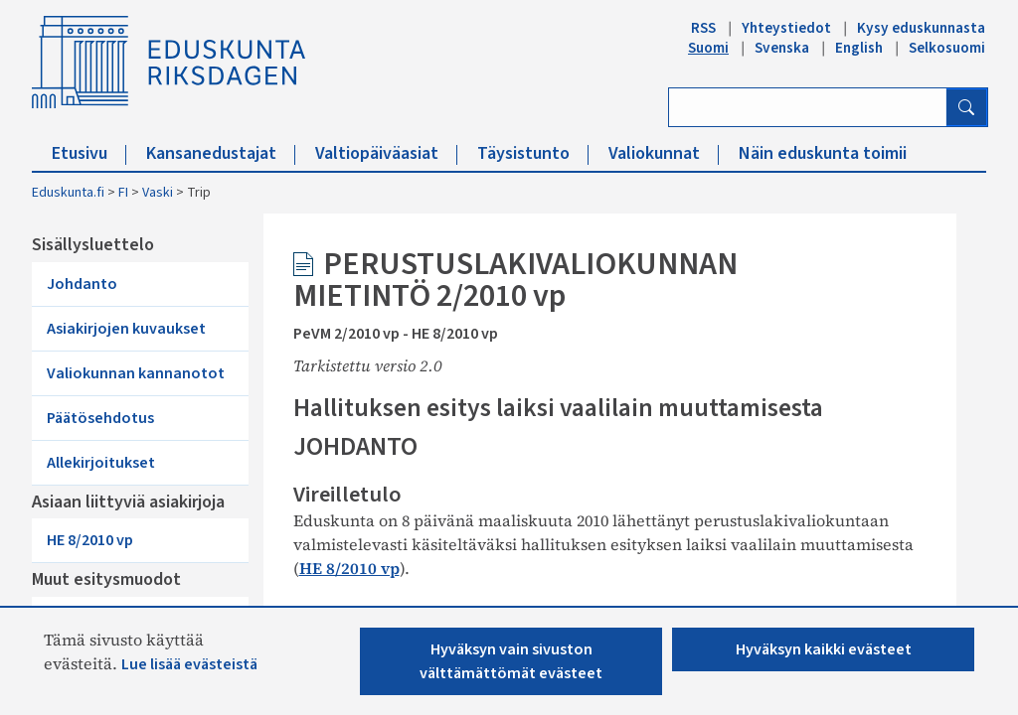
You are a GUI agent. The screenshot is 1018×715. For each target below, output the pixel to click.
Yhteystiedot (786, 28)
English (859, 48)
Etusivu (89, 153)
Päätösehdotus (100, 418)
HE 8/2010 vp (90, 540)
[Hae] (966, 107)
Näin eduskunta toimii (823, 153)
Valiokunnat (663, 153)
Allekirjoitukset (101, 463)
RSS (703, 28)
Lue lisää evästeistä (189, 664)
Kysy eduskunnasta (921, 28)
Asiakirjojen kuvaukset (126, 329)
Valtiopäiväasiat (386, 153)
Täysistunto (533, 153)
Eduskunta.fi (68, 193)
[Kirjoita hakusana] (807, 107)
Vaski (157, 193)
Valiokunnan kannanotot (136, 373)
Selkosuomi (947, 48)
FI (123, 193)
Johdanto (82, 284)
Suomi (708, 48)
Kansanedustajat (220, 153)
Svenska (782, 48)
